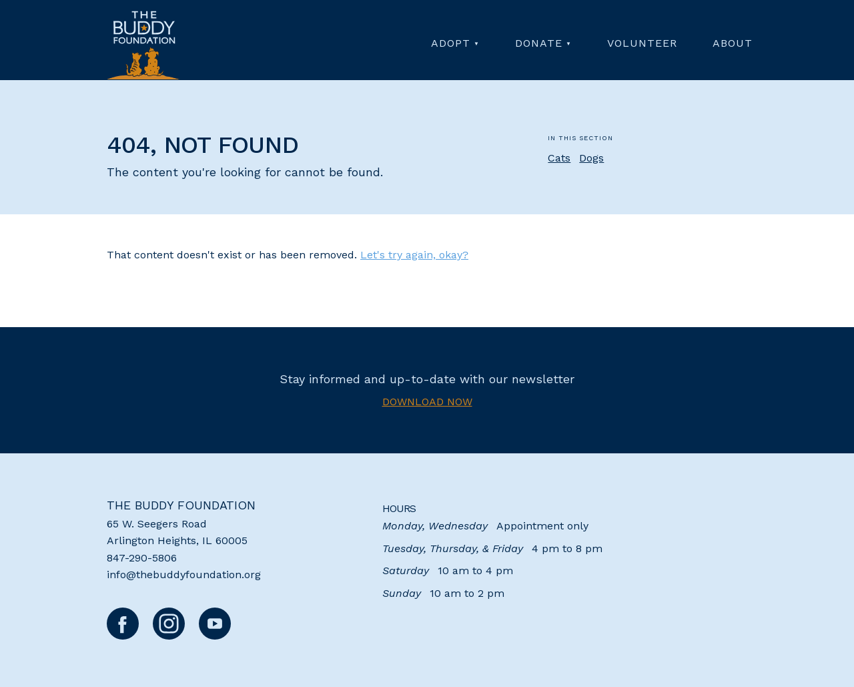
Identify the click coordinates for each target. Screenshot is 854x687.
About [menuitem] (733, 43)
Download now (427, 401)
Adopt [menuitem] (450, 43)
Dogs (591, 158)
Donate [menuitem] (538, 43)
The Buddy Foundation (181, 505)
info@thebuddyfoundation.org (184, 574)
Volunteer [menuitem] (642, 43)
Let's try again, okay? (414, 254)
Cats (559, 158)
